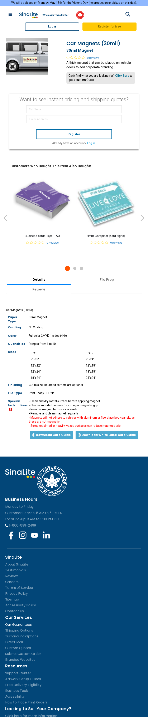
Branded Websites (20, 659)
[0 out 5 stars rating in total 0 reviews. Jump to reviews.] (82, 57)
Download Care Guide (51, 435)
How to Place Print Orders (26, 702)
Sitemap (12, 599)
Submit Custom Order (23, 653)
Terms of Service (19, 587)
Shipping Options (19, 630)
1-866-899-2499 (20, 525)
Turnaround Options (21, 636)
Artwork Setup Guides (23, 679)
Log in (91, 143)
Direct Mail (14, 642)
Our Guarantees (18, 624)
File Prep (107, 279)
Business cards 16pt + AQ (42, 236)
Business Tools (17, 690)
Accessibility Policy (20, 605)
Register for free (109, 26)
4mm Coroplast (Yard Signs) (106, 236)
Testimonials (15, 570)
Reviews (39, 289)
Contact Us (14, 611)
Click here (122, 75)
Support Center (18, 673)
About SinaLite (16, 564)
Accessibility (14, 696)
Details (39, 279)
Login (52, 26)
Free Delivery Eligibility (23, 684)
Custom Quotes (18, 648)
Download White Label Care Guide (107, 435)
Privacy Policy (16, 593)
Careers (12, 581)
